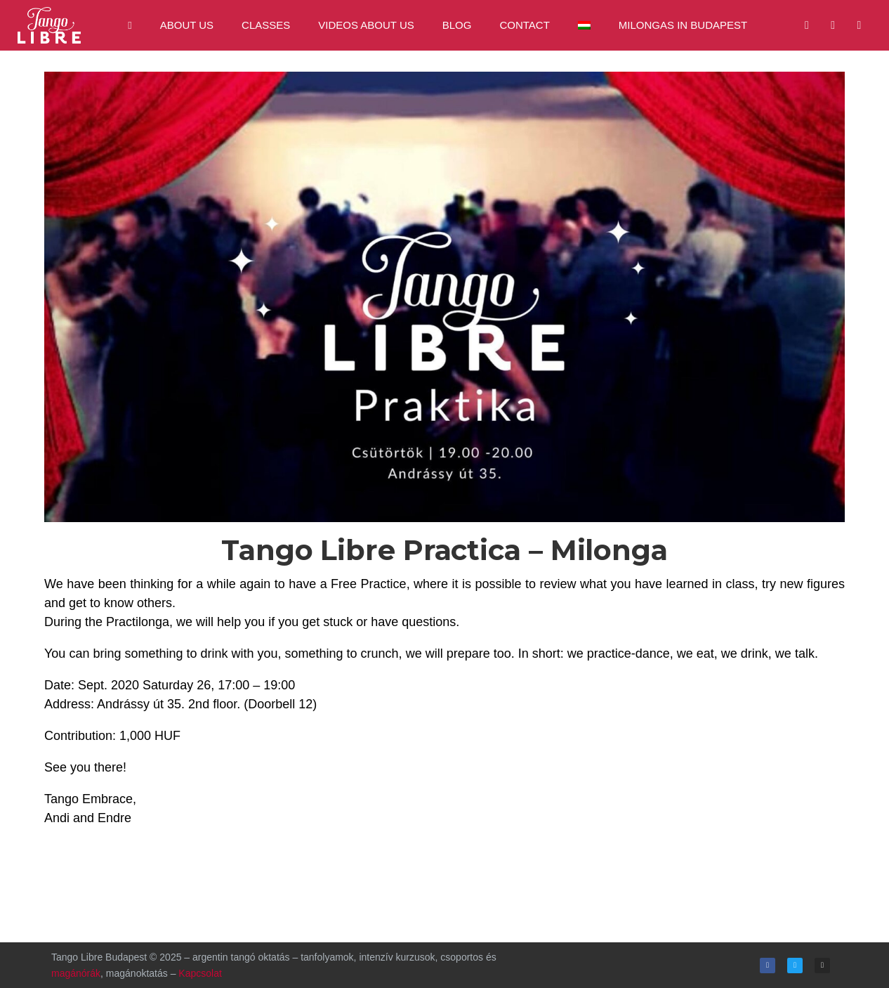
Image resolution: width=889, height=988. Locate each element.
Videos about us (366, 25)
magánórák (75, 973)
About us (186, 25)
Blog (457, 25)
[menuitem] (584, 25)
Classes (266, 25)
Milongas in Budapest (683, 25)
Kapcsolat (199, 973)
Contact (524, 25)
